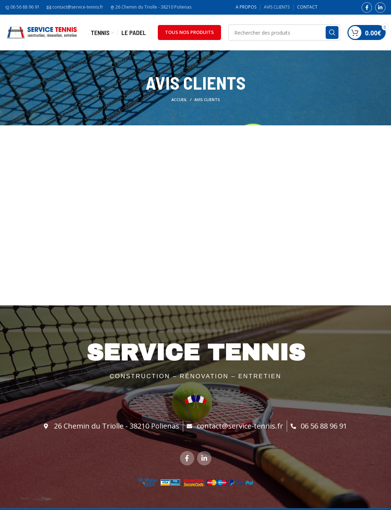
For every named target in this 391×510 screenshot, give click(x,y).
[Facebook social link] (366, 7)
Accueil (179, 99)
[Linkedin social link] (380, 7)
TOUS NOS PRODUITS (189, 32)
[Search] (284, 32)
